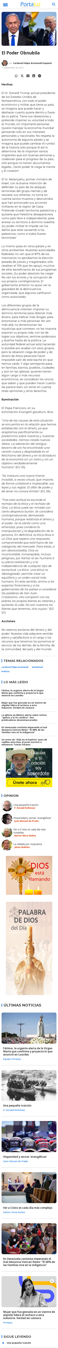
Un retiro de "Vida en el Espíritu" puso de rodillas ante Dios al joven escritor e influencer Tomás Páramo (24, 742)
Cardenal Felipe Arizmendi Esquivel (32, 63)
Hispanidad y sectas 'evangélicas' (32, 818)
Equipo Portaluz (12, 1059)
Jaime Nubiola (22, 847)
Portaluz (8, 1322)
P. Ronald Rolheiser (24, 807)
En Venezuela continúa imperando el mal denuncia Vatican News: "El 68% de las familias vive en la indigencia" (24, 730)
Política (5, 671)
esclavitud (37, 667)
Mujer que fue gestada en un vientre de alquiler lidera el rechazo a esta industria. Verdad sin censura (24, 705)
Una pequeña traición (26, 805)
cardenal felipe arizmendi (15, 667)
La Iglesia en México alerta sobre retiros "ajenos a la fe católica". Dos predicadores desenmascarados (24, 717)
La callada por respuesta (27, 844)
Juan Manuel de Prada (26, 820)
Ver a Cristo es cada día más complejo (29, 831)
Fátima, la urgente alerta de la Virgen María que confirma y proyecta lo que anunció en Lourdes (23, 693)
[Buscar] (53, 4)
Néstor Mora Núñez (25, 835)
